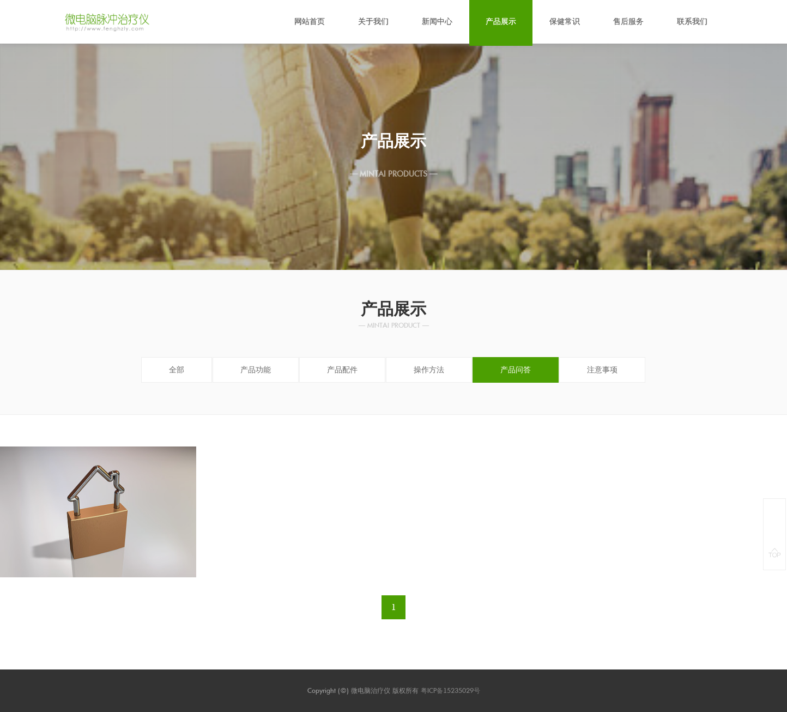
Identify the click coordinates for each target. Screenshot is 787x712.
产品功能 (255, 370)
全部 (176, 370)
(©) (344, 690)
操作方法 (429, 370)
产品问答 (515, 370)
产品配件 (342, 370)
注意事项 (602, 370)
